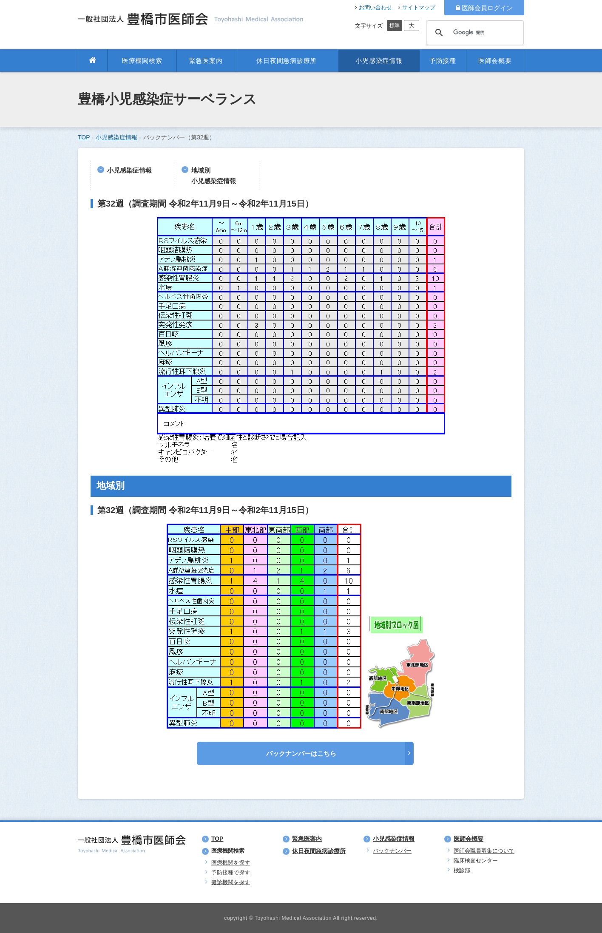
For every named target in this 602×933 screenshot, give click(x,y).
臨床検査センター (476, 860)
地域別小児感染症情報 (213, 175)
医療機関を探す (230, 862)
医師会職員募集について (484, 851)
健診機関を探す (230, 882)
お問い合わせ (373, 7)
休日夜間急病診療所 (286, 60)
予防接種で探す (230, 872)
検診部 (462, 870)
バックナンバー (392, 851)
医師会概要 (495, 60)
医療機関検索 (142, 60)
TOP (84, 137)
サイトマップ (416, 7)
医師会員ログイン (484, 7)
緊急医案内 (206, 60)
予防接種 (442, 60)
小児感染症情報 (378, 60)
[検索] (474, 33)
